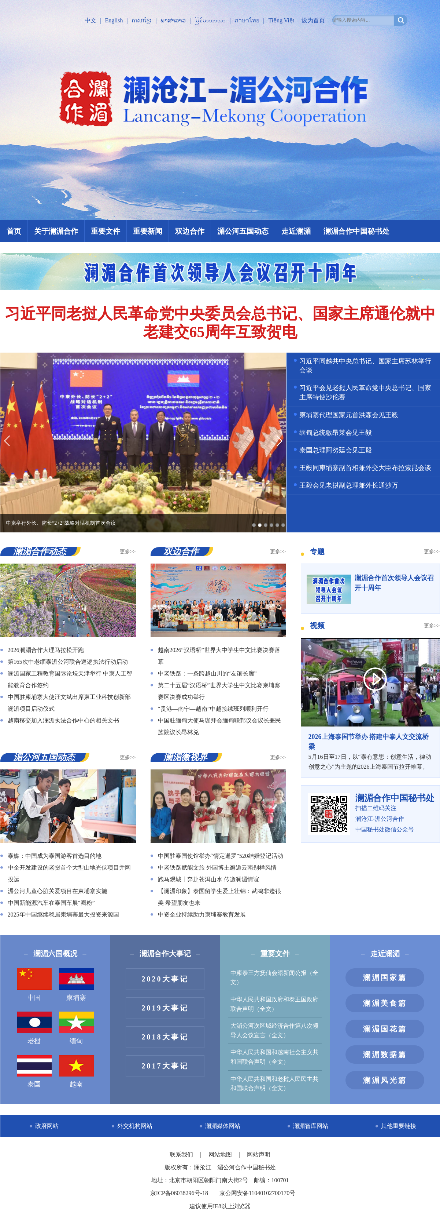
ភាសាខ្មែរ (142, 20)
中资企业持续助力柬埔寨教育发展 (202, 914)
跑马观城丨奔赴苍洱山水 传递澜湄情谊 (208, 879)
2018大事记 (165, 1037)
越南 (76, 1071)
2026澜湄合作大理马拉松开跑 (46, 650)
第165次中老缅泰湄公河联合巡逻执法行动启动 (68, 662)
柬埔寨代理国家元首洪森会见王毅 (348, 415)
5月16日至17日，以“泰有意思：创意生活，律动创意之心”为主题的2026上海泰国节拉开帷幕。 (370, 751)
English (114, 20)
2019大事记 (165, 1008)
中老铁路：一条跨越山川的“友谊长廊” (207, 673)
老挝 (34, 1028)
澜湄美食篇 (385, 1003)
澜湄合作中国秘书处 (356, 231)
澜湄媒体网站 (222, 1126)
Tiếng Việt (281, 20)
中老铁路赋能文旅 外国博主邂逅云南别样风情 (217, 867)
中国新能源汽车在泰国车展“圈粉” (51, 903)
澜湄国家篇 (385, 977)
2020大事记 (165, 979)
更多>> (128, 551)
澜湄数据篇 (385, 1054)
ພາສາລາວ (173, 20)
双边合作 (189, 231)
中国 (34, 984)
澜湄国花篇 (385, 1029)
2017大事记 (165, 1066)
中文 (90, 20)
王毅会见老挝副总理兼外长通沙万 (348, 485)
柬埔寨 (76, 984)
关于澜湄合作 (56, 231)
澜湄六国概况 (55, 954)
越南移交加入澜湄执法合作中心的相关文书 (63, 720)
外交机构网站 (134, 1126)
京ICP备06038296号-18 (179, 1193)
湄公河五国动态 (243, 231)
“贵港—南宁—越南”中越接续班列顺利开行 (213, 709)
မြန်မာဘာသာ (210, 20)
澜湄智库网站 (310, 1126)
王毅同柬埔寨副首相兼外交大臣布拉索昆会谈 (365, 467)
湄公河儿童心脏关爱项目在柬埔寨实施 (57, 891)
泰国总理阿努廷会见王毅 (335, 450)
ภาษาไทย (246, 20)
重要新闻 (147, 231)
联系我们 (182, 1154)
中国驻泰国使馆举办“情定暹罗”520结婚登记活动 (220, 856)
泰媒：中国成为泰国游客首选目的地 (54, 856)
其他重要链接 (398, 1126)
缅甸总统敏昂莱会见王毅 (335, 432)
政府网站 (47, 1126)
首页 (14, 231)
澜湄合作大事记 (165, 954)
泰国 (34, 1071)
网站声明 (258, 1154)
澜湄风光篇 (385, 1080)
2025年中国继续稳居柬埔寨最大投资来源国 (63, 914)
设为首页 (313, 20)
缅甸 (76, 1028)
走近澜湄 (296, 231)
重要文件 (105, 231)
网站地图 (220, 1154)
